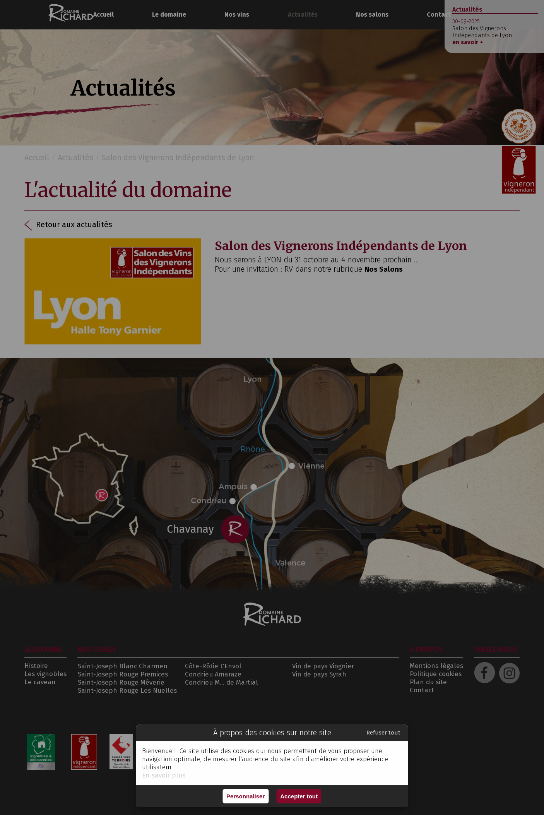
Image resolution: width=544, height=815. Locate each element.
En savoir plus (163, 775)
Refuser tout (383, 732)
